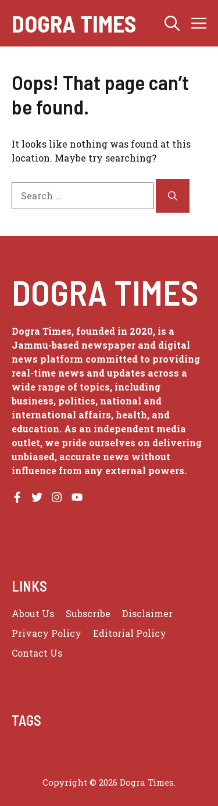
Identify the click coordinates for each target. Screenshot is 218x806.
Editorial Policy (129, 633)
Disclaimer (147, 613)
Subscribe (88, 613)
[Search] (173, 196)
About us (33, 613)
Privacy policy (46, 633)
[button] (172, 23)
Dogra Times (74, 23)
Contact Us (37, 653)
